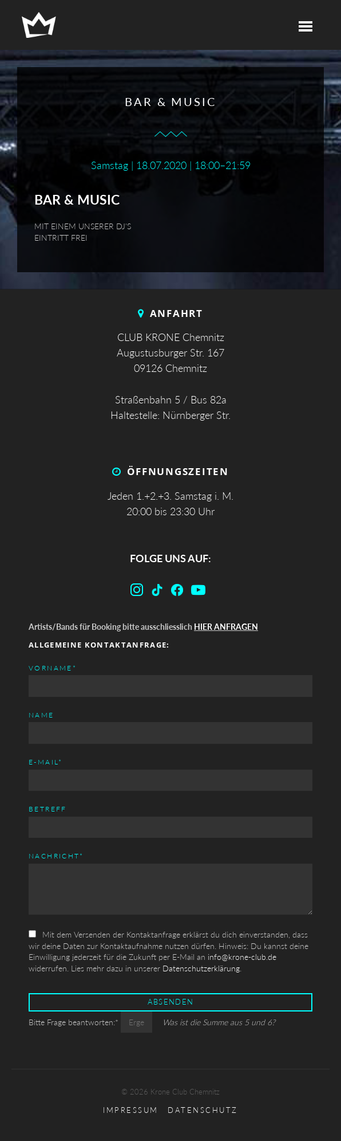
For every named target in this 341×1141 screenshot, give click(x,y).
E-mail (46, 761)
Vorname (53, 667)
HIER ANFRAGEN (226, 627)
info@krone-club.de (242, 957)
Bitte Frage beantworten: (75, 1022)
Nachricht (56, 855)
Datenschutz (203, 1110)
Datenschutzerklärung (201, 968)
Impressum (130, 1110)
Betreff (48, 809)
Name (41, 715)
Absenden (170, 1002)
